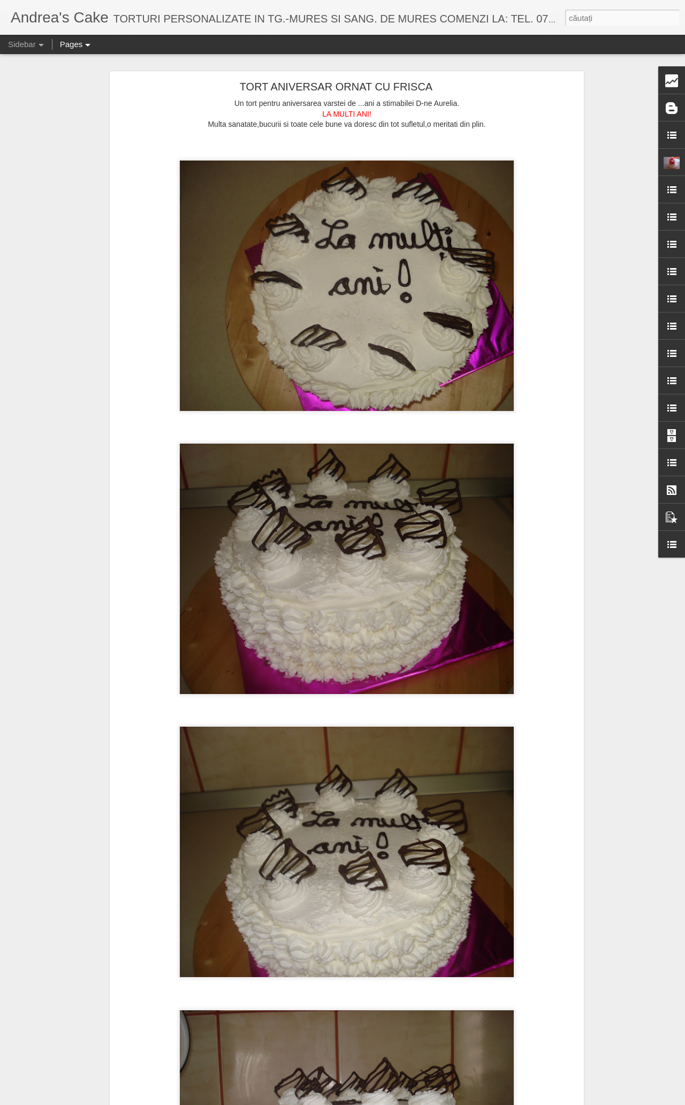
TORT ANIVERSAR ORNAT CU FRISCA (336, 87)
